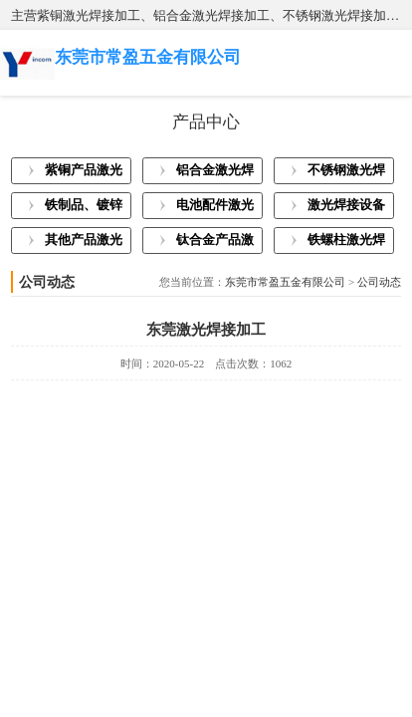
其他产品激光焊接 (83, 243)
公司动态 (379, 282)
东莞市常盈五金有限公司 (285, 282)
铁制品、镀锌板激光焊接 (83, 208)
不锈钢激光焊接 (346, 173)
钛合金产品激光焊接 (215, 243)
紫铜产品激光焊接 (83, 173)
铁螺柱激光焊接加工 (346, 243)
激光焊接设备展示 (346, 208)
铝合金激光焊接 (215, 173)
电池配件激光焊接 (215, 208)
